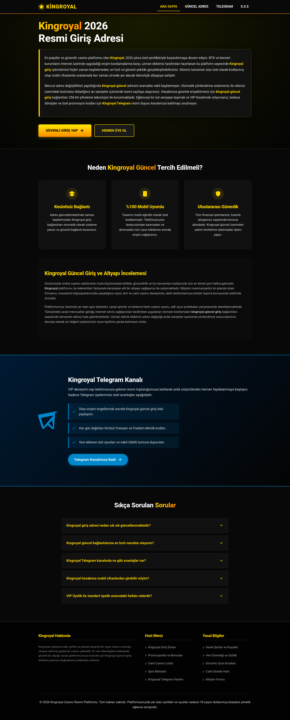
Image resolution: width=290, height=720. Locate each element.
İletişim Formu (215, 679)
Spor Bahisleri (157, 671)
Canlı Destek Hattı (217, 671)
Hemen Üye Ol (114, 130)
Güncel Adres (196, 6)
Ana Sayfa (168, 6)
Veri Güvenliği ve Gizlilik (221, 655)
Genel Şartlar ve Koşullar (222, 647)
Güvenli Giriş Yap (65, 130)
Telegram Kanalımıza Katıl (98, 459)
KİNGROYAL (57, 7)
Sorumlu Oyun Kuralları (221, 663)
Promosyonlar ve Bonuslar (165, 655)
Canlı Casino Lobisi (160, 663)
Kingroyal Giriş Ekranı (162, 647)
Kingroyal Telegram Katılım (165, 679)
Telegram (224, 6)
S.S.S (245, 6)
